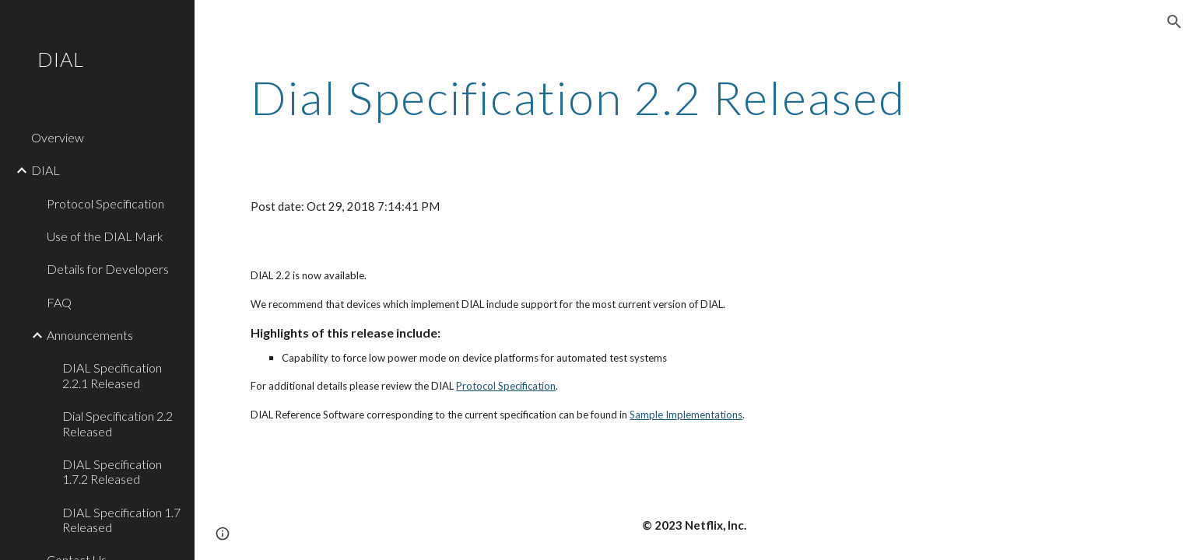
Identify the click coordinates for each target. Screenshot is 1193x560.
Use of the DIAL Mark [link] (105, 236)
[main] (616, 97)
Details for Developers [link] (108, 268)
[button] (1174, 21)
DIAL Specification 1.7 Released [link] (121, 519)
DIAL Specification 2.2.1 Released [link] (112, 375)
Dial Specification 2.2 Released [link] (117, 423)
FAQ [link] (59, 302)
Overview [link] (57, 137)
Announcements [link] (90, 334)
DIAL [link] (45, 170)
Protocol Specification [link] (105, 203)
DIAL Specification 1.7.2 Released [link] (112, 471)
